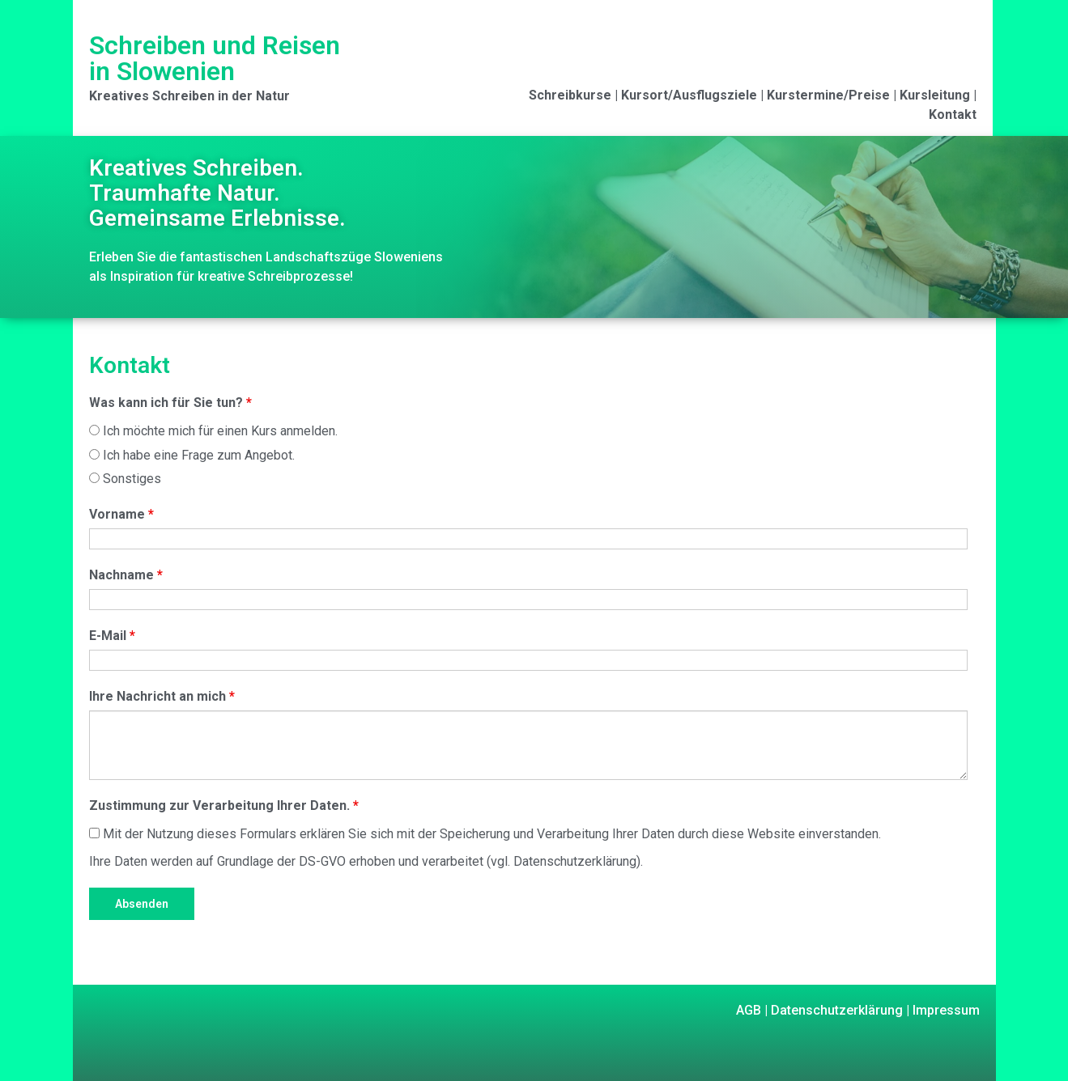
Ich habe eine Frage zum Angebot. (192, 455)
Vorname (121, 514)
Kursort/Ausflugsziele (689, 95)
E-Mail (112, 635)
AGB (748, 1010)
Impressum (944, 1010)
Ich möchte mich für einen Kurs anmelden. (213, 431)
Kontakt (953, 114)
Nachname (126, 575)
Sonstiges (125, 478)
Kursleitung (935, 95)
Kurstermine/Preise (828, 95)
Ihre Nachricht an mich (162, 696)
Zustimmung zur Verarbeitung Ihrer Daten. (224, 805)
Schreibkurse (570, 95)
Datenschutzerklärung (835, 1010)
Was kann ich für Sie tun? (170, 402)
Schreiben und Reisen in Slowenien (214, 58)
